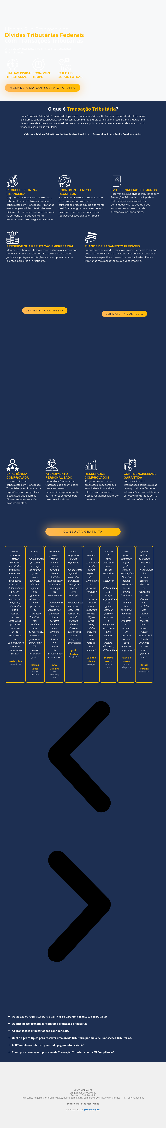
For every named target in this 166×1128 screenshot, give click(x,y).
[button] (79, 757)
